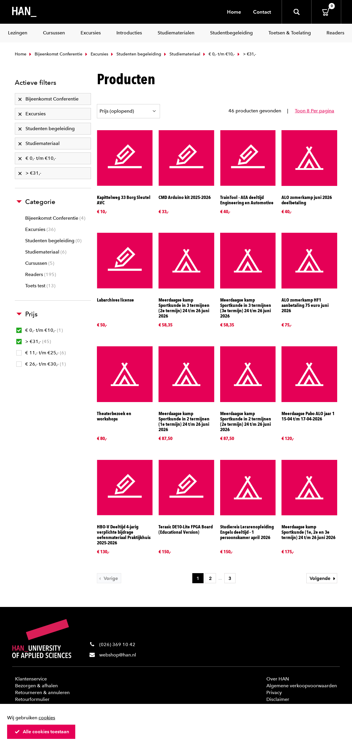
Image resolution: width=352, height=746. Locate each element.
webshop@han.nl (117, 655)
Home (234, 12)
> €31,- (33, 341)
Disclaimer (277, 699)
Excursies (96, 54)
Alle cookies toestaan (42, 731)
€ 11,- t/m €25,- (41, 353)
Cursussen (39, 263)
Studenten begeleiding (135, 54)
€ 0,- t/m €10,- (218, 54)
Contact (262, 12)
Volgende (323, 578)
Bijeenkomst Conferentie (55, 54)
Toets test (40, 285)
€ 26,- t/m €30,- (41, 364)
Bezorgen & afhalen (36, 685)
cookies (47, 718)
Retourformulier (32, 699)
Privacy (274, 692)
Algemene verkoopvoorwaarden (301, 685)
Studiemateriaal (181, 54)
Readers (40, 274)
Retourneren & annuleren (42, 692)
